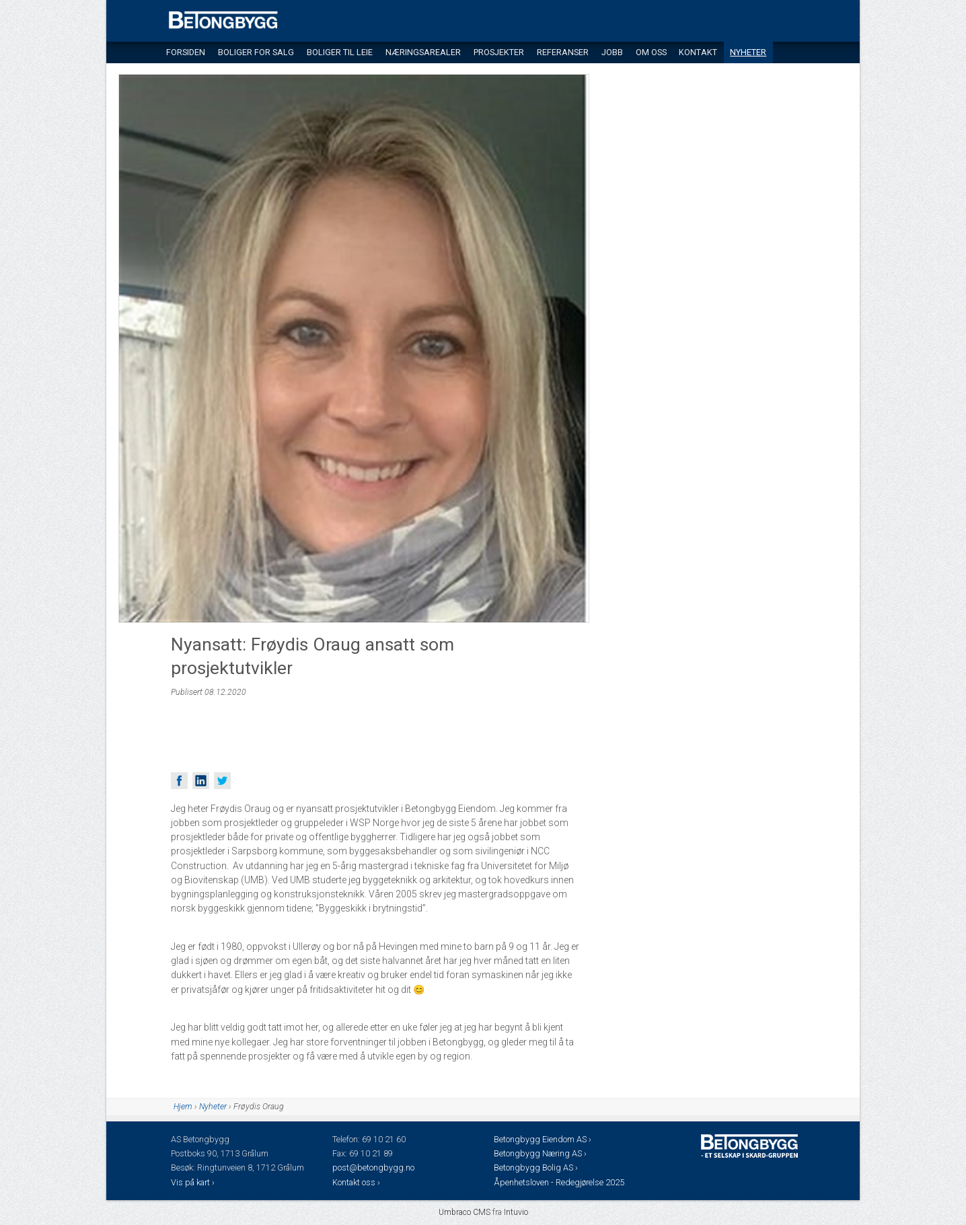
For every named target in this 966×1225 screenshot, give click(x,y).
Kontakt (698, 52)
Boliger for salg (256, 52)
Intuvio (516, 1212)
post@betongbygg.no (373, 1167)
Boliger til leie (340, 52)
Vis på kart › (194, 1182)
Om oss (651, 52)
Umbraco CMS (464, 1212)
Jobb (612, 52)
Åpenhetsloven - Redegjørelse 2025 (559, 1182)
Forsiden (185, 52)
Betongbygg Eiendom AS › (543, 1139)
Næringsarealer (423, 52)
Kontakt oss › (356, 1182)
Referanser (563, 52)
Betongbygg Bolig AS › (537, 1167)
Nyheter (748, 52)
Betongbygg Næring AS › (541, 1153)
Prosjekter (499, 52)
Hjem (183, 1106)
